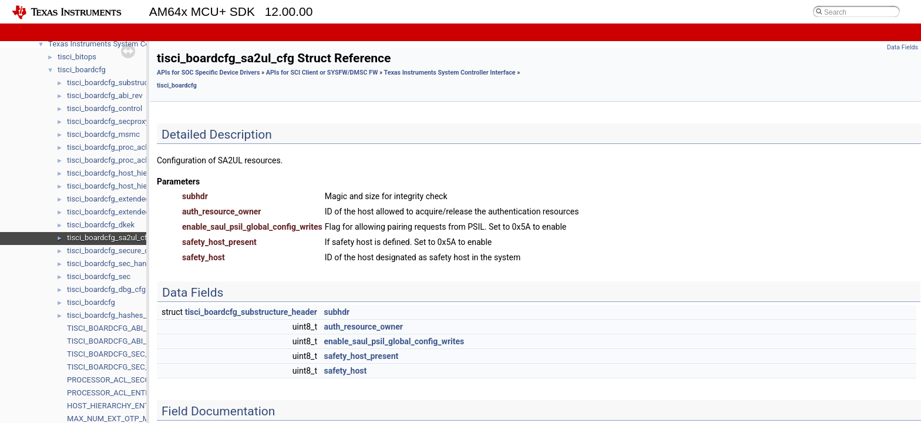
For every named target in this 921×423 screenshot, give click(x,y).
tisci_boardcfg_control (104, 108)
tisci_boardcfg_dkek (101, 224)
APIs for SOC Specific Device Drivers (208, 72)
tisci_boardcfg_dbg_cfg (106, 289)
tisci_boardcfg (82, 69)
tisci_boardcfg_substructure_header (127, 82)
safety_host (345, 370)
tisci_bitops (77, 56)
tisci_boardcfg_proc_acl (107, 160)
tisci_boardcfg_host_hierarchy (117, 186)
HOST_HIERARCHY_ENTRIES (115, 405)
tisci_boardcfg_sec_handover (116, 263)
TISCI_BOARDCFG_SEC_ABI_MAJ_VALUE (136, 354)
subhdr (336, 312)
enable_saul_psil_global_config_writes (394, 341)
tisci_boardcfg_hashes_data (114, 315)
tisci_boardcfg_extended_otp (115, 211)
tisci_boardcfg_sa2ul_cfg (109, 237)
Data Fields (902, 47)
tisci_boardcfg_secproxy (108, 121)
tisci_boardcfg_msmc (103, 134)
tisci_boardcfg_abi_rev (104, 95)
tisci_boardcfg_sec (98, 276)
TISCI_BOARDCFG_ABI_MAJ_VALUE (128, 328)
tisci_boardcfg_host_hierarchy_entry (128, 173)
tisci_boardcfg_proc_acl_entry (117, 147)
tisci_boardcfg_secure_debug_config (128, 250)
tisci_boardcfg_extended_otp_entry (126, 198)
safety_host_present (361, 356)
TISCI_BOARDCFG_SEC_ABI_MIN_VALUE (135, 366)
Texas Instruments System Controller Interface (450, 72)
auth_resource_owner (363, 326)
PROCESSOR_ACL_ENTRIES (114, 392)
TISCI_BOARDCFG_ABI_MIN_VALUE (127, 341)
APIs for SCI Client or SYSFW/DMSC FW (322, 72)
